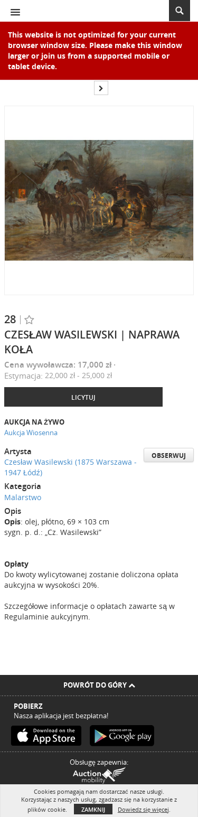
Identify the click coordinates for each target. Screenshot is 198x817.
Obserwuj (169, 455)
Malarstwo (22, 497)
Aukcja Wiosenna (31, 432)
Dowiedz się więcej (143, 809)
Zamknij (93, 809)
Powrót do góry (99, 685)
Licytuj (83, 397)
